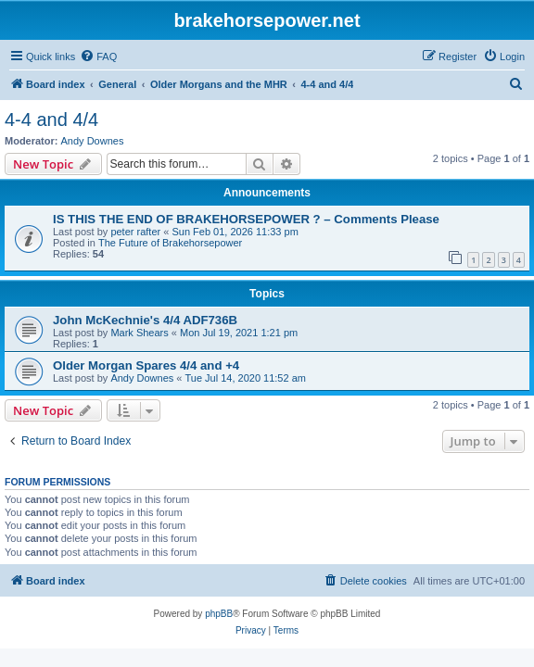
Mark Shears (139, 332)
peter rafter (135, 231)
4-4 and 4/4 (51, 119)
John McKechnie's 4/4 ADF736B (145, 320)
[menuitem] (98, 56)
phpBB (219, 614)
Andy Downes (92, 140)
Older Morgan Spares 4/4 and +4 (146, 365)
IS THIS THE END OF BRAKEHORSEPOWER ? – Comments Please (246, 219)
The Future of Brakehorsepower (170, 242)
